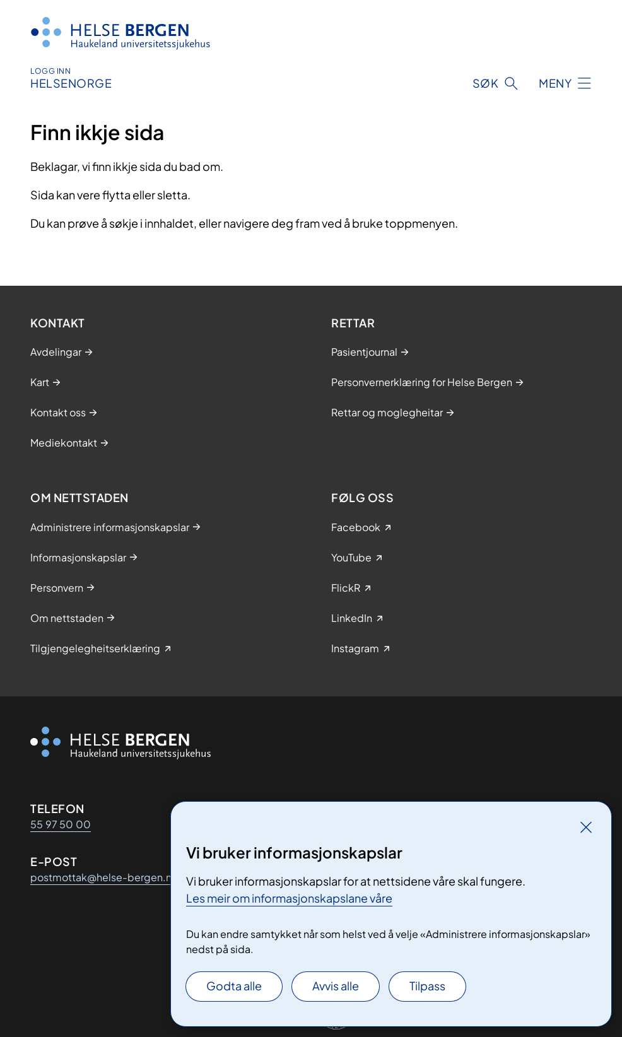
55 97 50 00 (60, 824)
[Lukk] (586, 827)
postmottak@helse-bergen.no (104, 877)
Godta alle (234, 985)
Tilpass (427, 985)
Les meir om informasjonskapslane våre (289, 898)
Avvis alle (335, 985)
